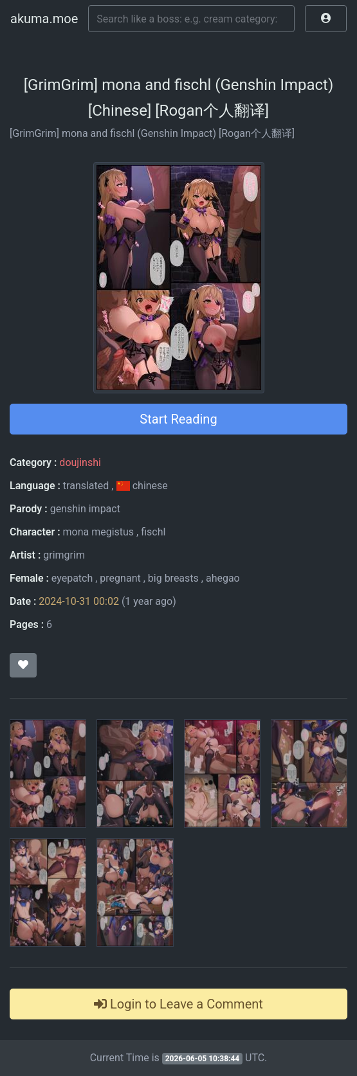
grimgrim (64, 555)
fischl (153, 532)
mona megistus (98, 532)
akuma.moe (44, 18)
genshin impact (85, 509)
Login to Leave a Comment (178, 1004)
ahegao (223, 578)
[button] (326, 18)
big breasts (173, 578)
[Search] (191, 18)
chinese (141, 486)
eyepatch (72, 578)
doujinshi (79, 462)
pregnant (120, 578)
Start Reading (178, 419)
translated (86, 486)
